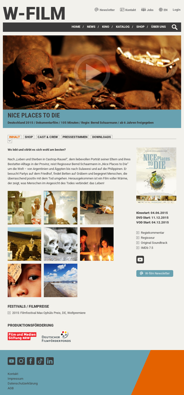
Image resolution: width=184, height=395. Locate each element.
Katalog (123, 26)
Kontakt (128, 10)
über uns (158, 26)
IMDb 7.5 (147, 248)
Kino (105, 26)
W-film (34, 13)
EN (163, 10)
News (91, 26)
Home (76, 26)
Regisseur (148, 237)
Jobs (147, 10)
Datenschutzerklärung (23, 383)
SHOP (140, 26)
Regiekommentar (152, 232)
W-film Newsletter (155, 273)
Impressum (15, 378)
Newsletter (105, 10)
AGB (11, 388)
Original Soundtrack (154, 243)
